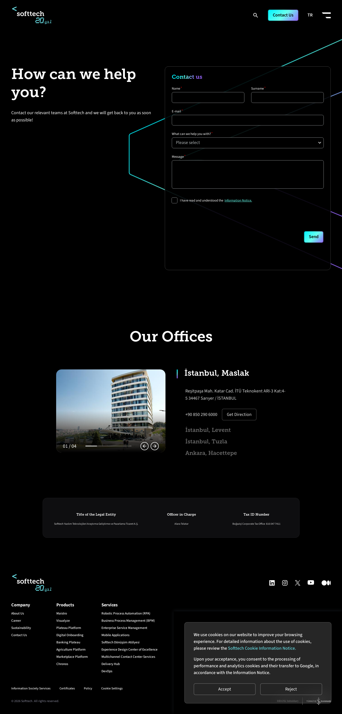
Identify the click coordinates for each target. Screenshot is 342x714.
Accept (224, 689)
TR (310, 15)
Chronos (62, 665)
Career (16, 621)
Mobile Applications (115, 636)
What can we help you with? (191, 135)
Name (176, 88)
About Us (17, 614)
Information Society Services (30, 689)
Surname (257, 88)
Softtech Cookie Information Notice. (262, 648)
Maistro (61, 614)
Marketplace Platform (72, 658)
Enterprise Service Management (124, 629)
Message (178, 158)
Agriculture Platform (71, 650)
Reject (291, 689)
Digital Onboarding (69, 636)
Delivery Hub (110, 665)
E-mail (176, 112)
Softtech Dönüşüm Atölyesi (120, 643)
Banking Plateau (68, 643)
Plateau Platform (68, 629)
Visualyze (63, 621)
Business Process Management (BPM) (128, 621)
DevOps (106, 672)
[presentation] (206, 216)
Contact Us (283, 15)
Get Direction (239, 415)
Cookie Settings (112, 689)
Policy (88, 689)
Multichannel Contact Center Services (128, 658)
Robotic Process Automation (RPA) (125, 614)
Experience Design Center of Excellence (129, 650)
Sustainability (21, 629)
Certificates (67, 689)
